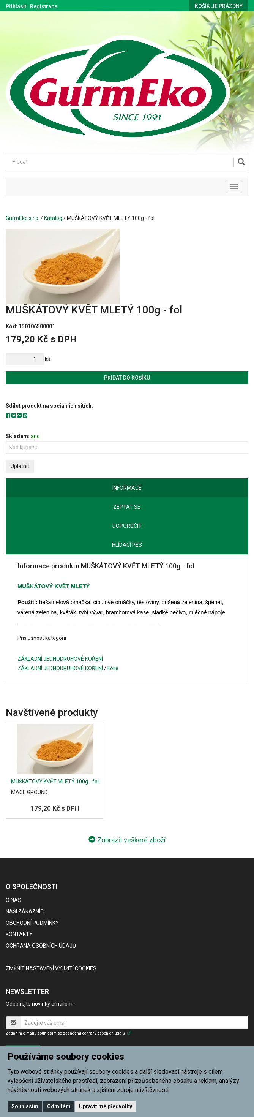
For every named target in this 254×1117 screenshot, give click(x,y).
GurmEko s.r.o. (22, 218)
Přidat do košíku (127, 378)
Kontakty (19, 934)
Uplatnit (20, 466)
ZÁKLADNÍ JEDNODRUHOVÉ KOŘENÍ (60, 659)
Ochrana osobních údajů (41, 946)
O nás (13, 900)
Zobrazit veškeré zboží (127, 840)
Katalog (53, 218)
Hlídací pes (127, 545)
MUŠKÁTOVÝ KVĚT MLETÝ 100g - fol (55, 781)
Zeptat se (126, 507)
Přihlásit (16, 6)
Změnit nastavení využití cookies (51, 968)
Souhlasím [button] (24, 1106)
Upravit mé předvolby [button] (105, 1106)
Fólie (112, 668)
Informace (127, 488)
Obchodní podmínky (32, 923)
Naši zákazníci (25, 911)
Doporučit (127, 526)
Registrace (43, 6)
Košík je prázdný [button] (219, 6)
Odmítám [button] (59, 1106)
